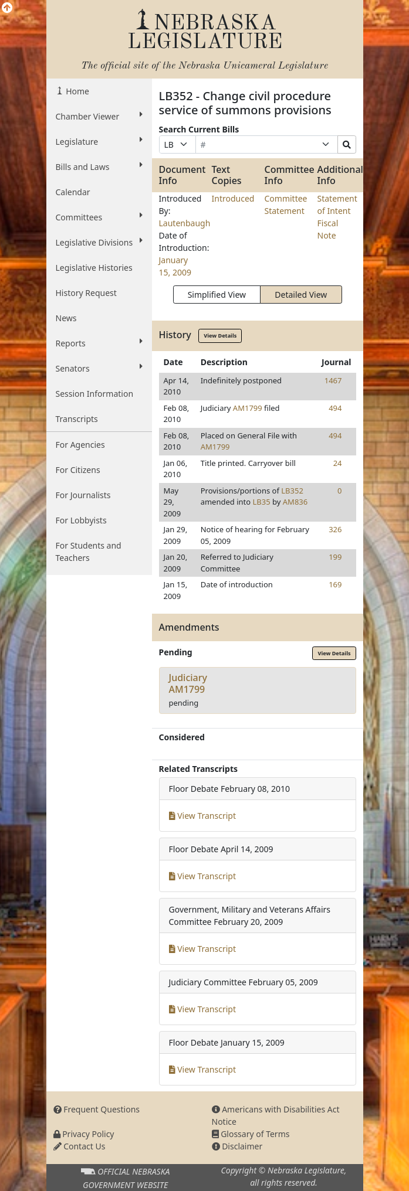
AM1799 (247, 408)
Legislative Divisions (99, 242)
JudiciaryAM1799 (188, 683)
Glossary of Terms (251, 1133)
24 (337, 463)
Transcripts (77, 418)
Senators (99, 368)
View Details (220, 335)
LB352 (292, 490)
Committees (99, 217)
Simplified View (217, 294)
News (66, 318)
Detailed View (301, 294)
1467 (333, 380)
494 (335, 408)
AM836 (295, 501)
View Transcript (202, 815)
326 (335, 529)
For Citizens (78, 469)
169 (335, 584)
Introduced (233, 198)
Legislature (99, 141)
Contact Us (79, 1146)
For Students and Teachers (88, 551)
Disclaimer (237, 1146)
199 (335, 557)
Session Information (95, 393)
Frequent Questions (96, 1109)
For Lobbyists (81, 520)
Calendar (73, 192)
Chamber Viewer (99, 116)
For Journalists (83, 495)
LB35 (262, 501)
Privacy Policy (83, 1133)
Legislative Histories (94, 267)
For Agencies (80, 444)
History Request (86, 292)
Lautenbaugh (185, 223)
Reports (99, 343)
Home (76, 91)
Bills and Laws (99, 166)
